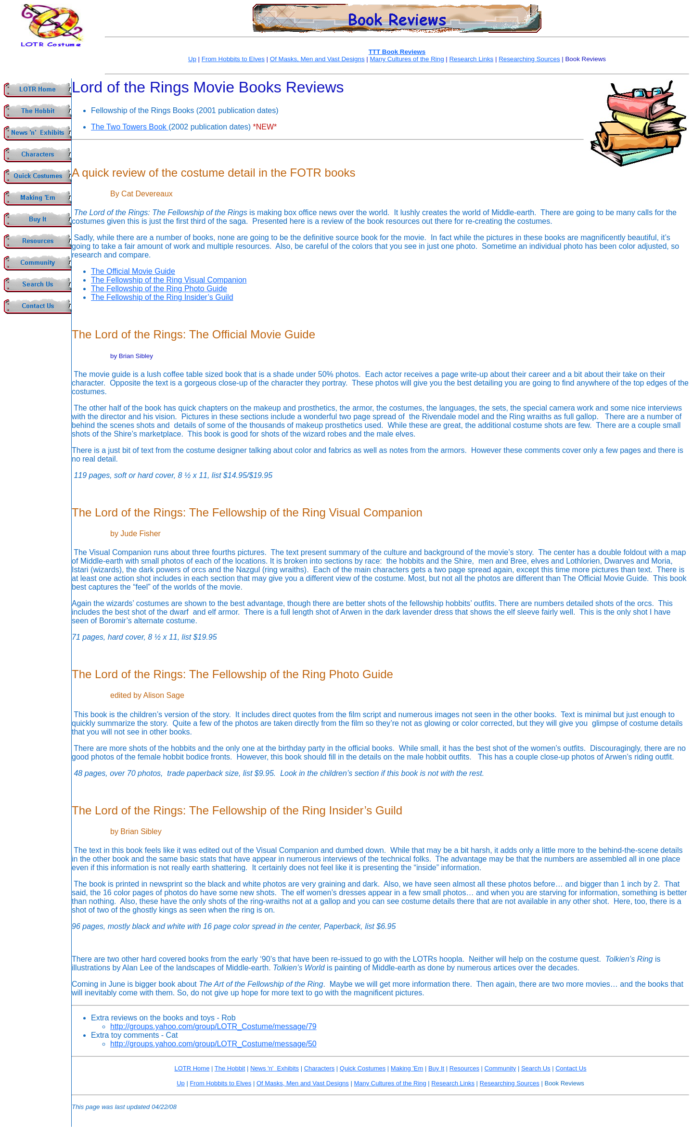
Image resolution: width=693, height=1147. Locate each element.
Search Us (536, 1068)
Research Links (471, 59)
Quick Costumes (362, 1068)
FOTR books (323, 172)
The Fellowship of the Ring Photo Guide (159, 288)
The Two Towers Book (129, 127)
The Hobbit (230, 1068)
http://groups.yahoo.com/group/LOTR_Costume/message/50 (213, 1044)
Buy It (436, 1068)
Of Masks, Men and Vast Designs (317, 59)
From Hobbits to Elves (233, 59)
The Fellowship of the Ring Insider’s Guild (162, 297)
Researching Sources (529, 59)
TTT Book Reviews (397, 51)
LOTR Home (191, 1068)
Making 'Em (407, 1068)
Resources (464, 1068)
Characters (319, 1068)
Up (192, 59)
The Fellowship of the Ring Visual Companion (168, 280)
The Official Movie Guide (133, 271)
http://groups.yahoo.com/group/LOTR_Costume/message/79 (213, 1026)
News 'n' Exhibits (274, 1068)
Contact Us (570, 1068)
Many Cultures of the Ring (407, 59)
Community (500, 1068)
